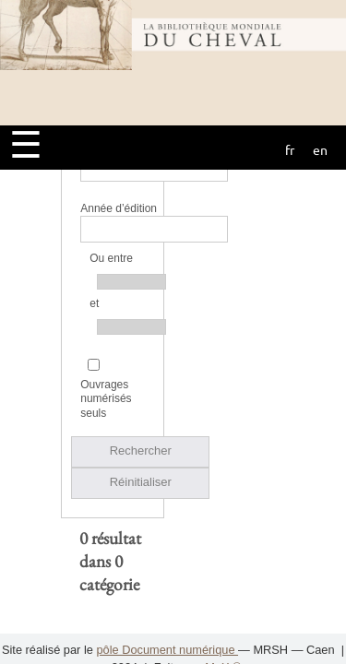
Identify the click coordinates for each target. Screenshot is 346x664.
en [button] (320, 149)
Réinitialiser (141, 378)
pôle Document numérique (167, 650)
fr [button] (289, 149)
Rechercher (141, 346)
